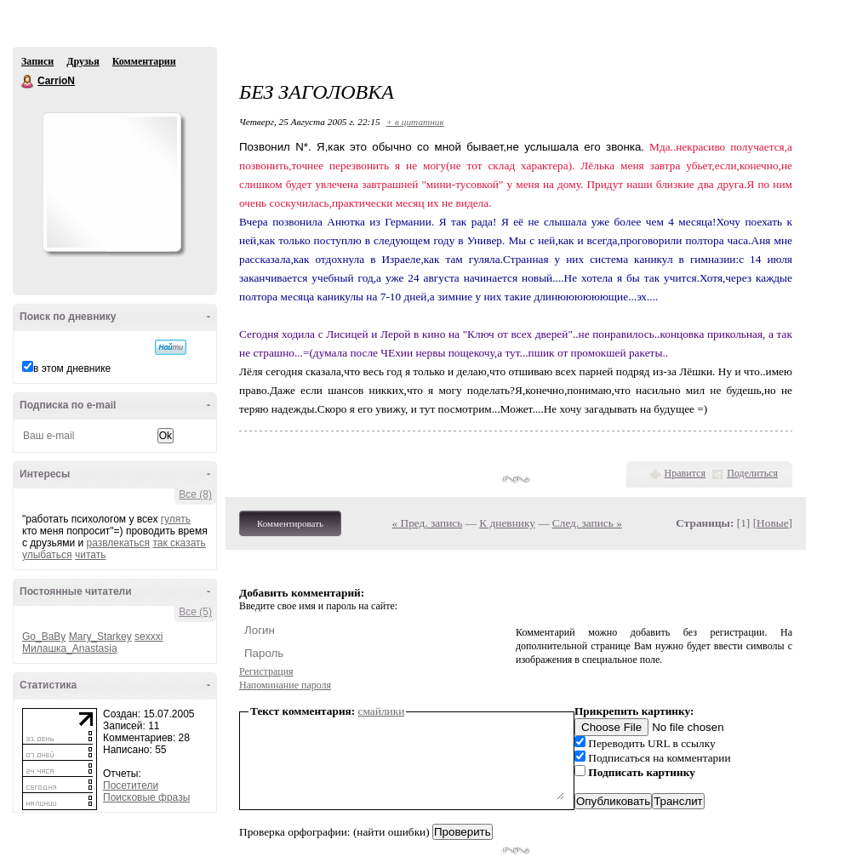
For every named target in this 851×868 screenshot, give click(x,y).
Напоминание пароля (285, 685)
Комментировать (290, 523)
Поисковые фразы (146, 797)
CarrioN (28, 82)
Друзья (82, 61)
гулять (176, 519)
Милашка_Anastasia (69, 648)
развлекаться (118, 543)
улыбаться (47, 555)
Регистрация (266, 671)
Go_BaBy (44, 636)
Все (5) (195, 612)
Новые (772, 523)
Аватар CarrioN (111, 182)
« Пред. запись (427, 523)
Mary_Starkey (100, 636)
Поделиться (752, 473)
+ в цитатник (415, 122)
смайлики (381, 711)
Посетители (130, 785)
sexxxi (148, 636)
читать (90, 555)
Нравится (685, 473)
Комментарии (144, 61)
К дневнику (507, 523)
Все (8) (195, 494)
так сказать (178, 543)
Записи (37, 61)
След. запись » (587, 523)
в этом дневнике (72, 368)
